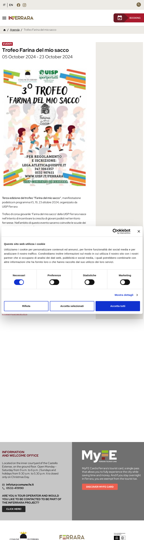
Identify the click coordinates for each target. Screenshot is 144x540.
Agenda (15, 30)
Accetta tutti (117, 306)
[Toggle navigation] (4, 18)
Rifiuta (26, 306)
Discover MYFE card (100, 486)
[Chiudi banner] (139, 231)
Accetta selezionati (72, 306)
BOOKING (129, 17)
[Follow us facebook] (18, 5)
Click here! (13, 509)
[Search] (139, 4)
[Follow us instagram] (24, 5)
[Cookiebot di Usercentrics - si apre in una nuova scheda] (115, 231)
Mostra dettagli (124, 294)
